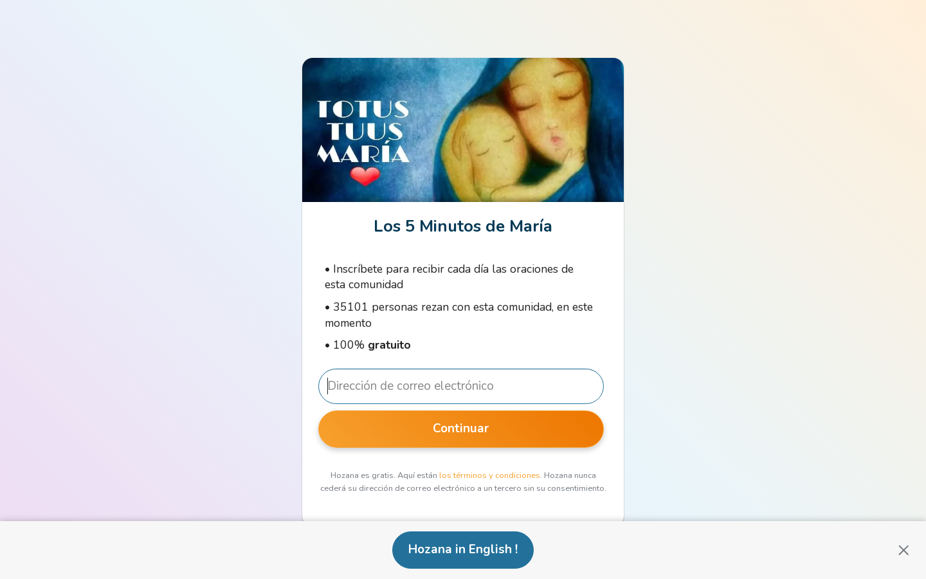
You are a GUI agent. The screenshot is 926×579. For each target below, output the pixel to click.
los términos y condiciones (489, 475)
